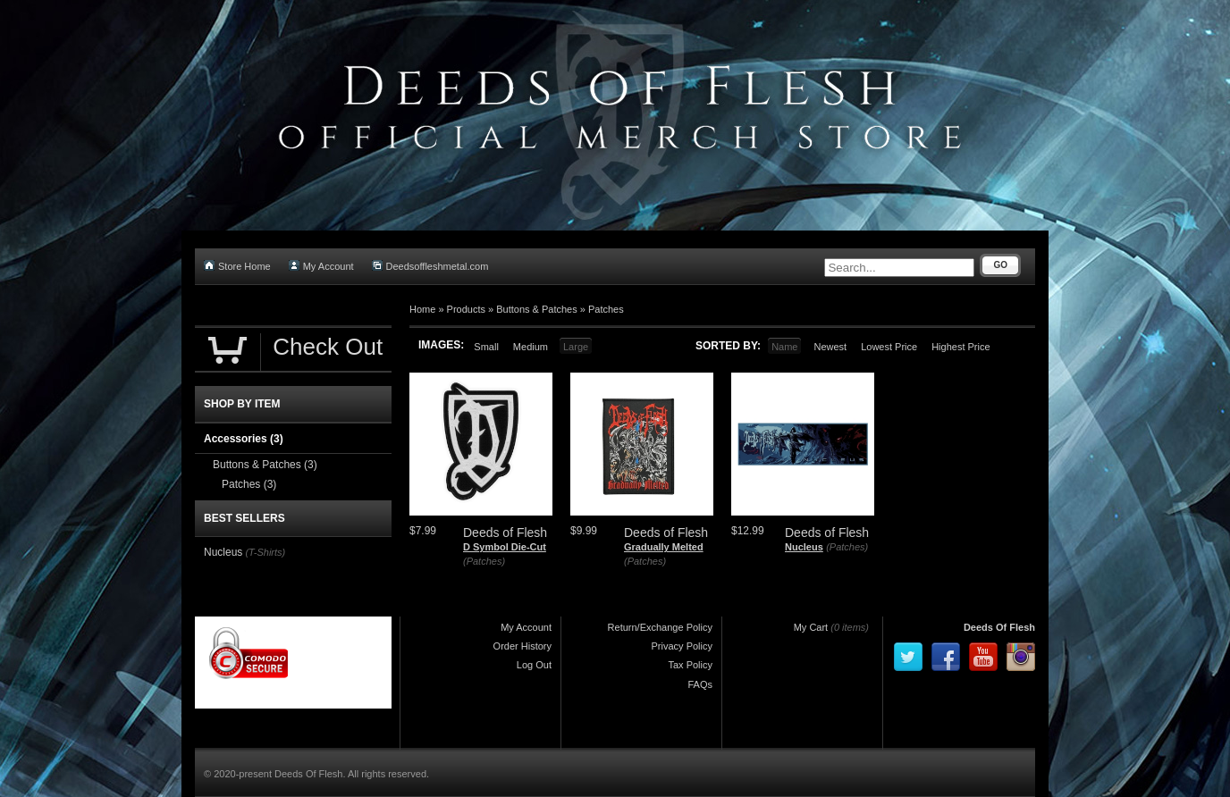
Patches (606, 309)
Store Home (237, 266)
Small (486, 346)
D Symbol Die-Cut (504, 546)
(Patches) (484, 561)
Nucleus (804, 546)
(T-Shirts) (265, 552)
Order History (522, 646)
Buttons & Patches (536, 309)
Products (466, 309)
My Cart (811, 627)
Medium (530, 346)
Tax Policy (690, 664)
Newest (830, 346)
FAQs (699, 684)
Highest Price (960, 346)
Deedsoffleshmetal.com (430, 266)
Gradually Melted (663, 546)
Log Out (534, 664)
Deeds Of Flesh (999, 627)
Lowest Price (889, 346)
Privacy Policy (682, 646)
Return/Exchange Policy (660, 627)
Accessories (243, 438)
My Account (321, 266)
